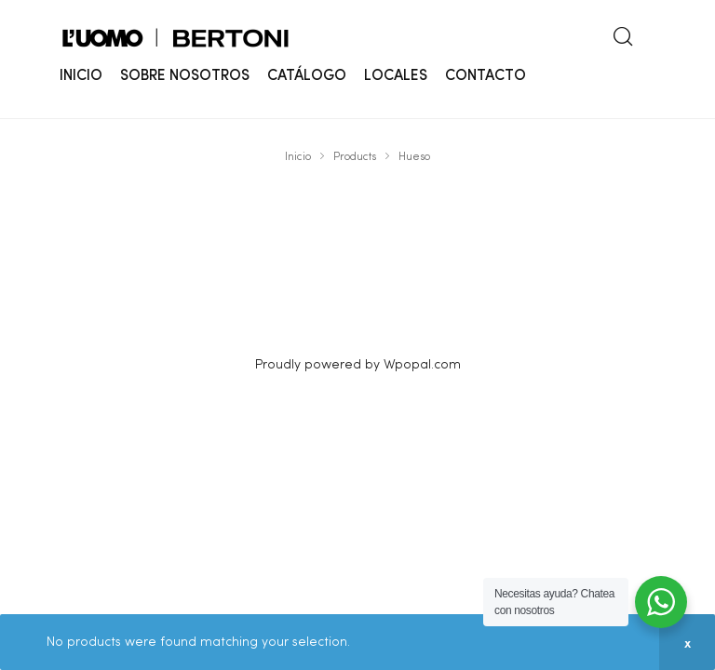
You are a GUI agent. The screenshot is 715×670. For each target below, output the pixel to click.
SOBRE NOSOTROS (185, 76)
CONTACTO (485, 76)
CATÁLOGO (306, 76)
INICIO (81, 76)
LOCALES (395, 76)
